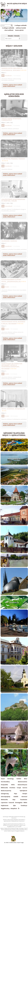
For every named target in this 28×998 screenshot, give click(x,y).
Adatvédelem (21, 819)
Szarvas (25, 787)
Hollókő (19, 779)
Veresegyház (18, 802)
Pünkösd (11, 825)
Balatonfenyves (22, 784)
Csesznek (11, 802)
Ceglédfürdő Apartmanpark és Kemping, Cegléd (13, 200)
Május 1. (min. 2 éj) (7, 122)
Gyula (2, 829)
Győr (26, 828)
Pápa (15, 793)
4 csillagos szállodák (8, 28)
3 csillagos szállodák (21, 25)
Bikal (25, 779)
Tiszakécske (23, 799)
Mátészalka (4, 799)
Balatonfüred (8, 828)
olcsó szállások (8, 30)
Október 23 (5, 825)
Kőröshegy (10, 779)
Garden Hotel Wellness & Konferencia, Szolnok (14, 69)
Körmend (24, 796)
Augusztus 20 (6, 824)
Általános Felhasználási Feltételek (10, 819)
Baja (14, 799)
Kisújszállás (4, 784)
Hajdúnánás (4, 805)
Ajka (14, 805)
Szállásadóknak (14, 821)
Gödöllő (16, 796)
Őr (18, 808)
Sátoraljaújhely (5, 796)
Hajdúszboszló (7, 829)
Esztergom (21, 828)
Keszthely (22, 829)
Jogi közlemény (7, 821)
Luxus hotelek (18, 826)
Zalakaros (22, 831)
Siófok (9, 831)
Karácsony (16, 824)
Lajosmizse (4, 802)
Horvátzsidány (5, 781)
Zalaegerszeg (5, 793)
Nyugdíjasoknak (10, 826)
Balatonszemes (22, 781)
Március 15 (21, 824)
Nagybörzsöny (5, 808)
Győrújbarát (23, 790)
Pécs (26, 829)
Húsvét (11, 824)
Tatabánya (24, 805)
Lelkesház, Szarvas (9, 241)
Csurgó (19, 787)
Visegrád (17, 831)
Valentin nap (22, 825)
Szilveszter (16, 825)
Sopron (13, 831)
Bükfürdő (13, 828)
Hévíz (17, 829)
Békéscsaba (4, 787)
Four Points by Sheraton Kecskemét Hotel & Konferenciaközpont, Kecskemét (11, 366)
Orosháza (12, 787)
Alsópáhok (14, 808)
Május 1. (3, 72)
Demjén (24, 793)
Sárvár (5, 831)
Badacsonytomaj (6, 790)
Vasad (3, 779)
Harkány (14, 829)
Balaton (2, 828)
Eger (17, 828)
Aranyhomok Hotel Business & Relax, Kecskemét (13, 323)
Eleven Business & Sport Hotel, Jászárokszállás (13, 281)
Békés (25, 802)
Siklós (13, 784)
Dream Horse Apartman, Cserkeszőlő (11, 119)
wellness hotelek (21, 28)
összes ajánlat (19, 30)
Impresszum (21, 821)
